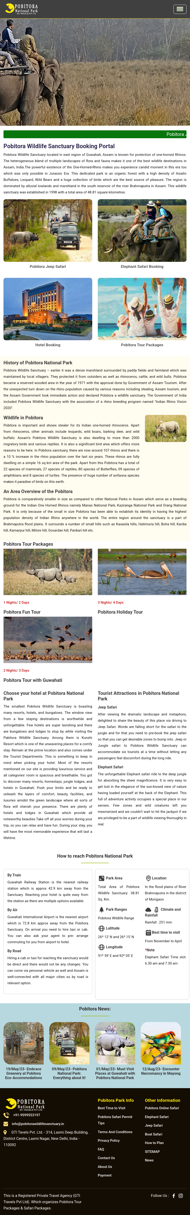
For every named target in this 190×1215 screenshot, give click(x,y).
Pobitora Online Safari (162, 1108)
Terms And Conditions (115, 1132)
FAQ (101, 1149)
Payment (104, 1175)
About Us (105, 1167)
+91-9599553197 (21, 1115)
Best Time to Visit (111, 1108)
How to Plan (154, 1143)
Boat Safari (153, 1134)
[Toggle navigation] (180, 9)
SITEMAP (152, 1152)
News (149, 1160)
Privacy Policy (109, 1140)
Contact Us (106, 1158)
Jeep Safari (154, 1125)
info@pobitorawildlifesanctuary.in (33, 1124)
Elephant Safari (157, 1117)
